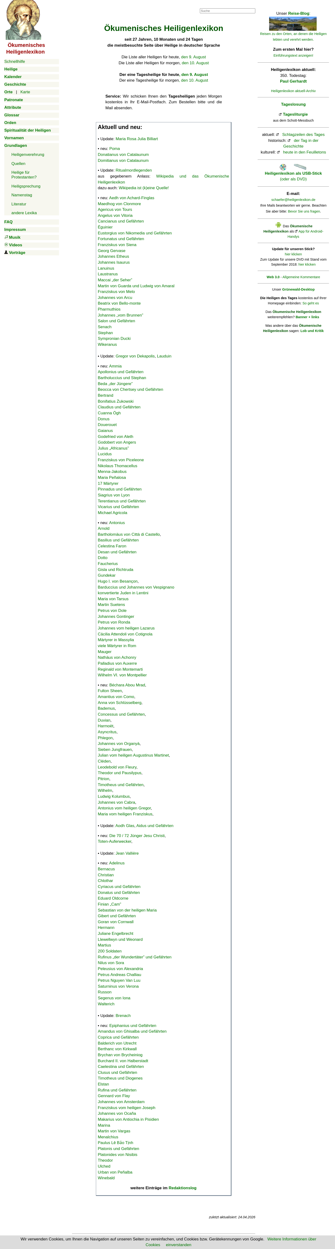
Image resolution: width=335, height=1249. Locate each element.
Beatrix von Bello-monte (119, 303)
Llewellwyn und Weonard (120, 939)
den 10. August (195, 63)
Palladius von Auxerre (117, 663)
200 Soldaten (110, 951)
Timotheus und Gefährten (120, 785)
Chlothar (105, 880)
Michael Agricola (112, 513)
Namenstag (21, 195)
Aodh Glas (124, 825)
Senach (105, 327)
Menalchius (108, 1137)
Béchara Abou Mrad (127, 685)
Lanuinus (106, 268)
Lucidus (105, 454)
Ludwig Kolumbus (114, 796)
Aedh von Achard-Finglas (131, 198)
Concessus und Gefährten (121, 714)
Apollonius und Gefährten (120, 372)
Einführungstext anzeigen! (293, 55)
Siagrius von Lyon (114, 495)
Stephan (105, 333)
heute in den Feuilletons (304, 152)
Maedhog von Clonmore (119, 204)
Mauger (105, 651)
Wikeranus (107, 344)
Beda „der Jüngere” (115, 384)
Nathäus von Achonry (117, 657)
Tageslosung (293, 104)
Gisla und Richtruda (115, 569)
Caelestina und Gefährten (121, 1066)
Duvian (104, 720)
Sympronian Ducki (114, 338)
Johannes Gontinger (116, 616)
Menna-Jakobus (112, 471)
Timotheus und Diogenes (120, 1078)
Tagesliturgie (295, 114)
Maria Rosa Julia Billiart (137, 139)
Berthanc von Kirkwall (117, 1049)
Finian (109, 904)
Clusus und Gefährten (117, 1072)
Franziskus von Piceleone (121, 460)
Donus (103, 419)
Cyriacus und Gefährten (119, 886)
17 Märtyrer (108, 483)
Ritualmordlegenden (134, 170)
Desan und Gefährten (117, 552)
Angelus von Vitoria (115, 215)
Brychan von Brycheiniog (120, 1055)
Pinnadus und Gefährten (120, 489)
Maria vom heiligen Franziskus (125, 814)
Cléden (104, 761)
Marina (104, 1125)
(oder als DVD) (293, 173)
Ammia (115, 366)
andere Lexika (24, 213)
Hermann (106, 927)
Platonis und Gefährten (118, 1148)
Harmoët (105, 726)
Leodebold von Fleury (117, 767)
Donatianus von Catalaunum (123, 154)
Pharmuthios (109, 309)
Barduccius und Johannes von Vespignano (136, 587)
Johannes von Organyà (119, 743)
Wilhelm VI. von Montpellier (122, 675)
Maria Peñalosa (112, 477)
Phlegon (105, 738)
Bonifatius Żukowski (115, 401)
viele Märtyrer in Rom (117, 646)
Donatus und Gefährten (119, 892)
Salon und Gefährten (116, 321)
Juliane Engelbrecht (115, 933)
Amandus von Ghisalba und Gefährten (132, 1031)
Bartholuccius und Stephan (122, 378)
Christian (106, 875)
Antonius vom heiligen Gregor (124, 808)
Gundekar (107, 575)
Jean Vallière (127, 853)
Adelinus (117, 863)
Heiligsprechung (25, 186)
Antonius (117, 522)
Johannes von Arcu (115, 297)
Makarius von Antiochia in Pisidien (128, 1119)
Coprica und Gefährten (118, 1037)
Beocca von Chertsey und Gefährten (130, 389)
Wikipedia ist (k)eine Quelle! (144, 188)
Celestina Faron (112, 546)
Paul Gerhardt (293, 81)
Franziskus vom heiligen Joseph (126, 1107)
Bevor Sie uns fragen (304, 211)
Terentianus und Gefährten (122, 501)
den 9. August (193, 57)
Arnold (103, 528)
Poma (114, 148)
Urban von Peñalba (115, 1172)
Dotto (103, 557)
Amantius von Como (116, 696)
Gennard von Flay (114, 1096)
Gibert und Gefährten (117, 916)
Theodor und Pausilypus (119, 773)
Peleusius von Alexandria (120, 968)
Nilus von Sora (111, 963)
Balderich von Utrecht (117, 1043)
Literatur (18, 204)
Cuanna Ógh (109, 413)
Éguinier (105, 227)
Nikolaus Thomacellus (117, 466)
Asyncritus (107, 732)
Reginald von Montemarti (120, 669)
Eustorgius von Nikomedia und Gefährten (135, 233)
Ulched (104, 1166)
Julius (113, 448)
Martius (104, 945)
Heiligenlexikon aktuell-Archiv (293, 91)
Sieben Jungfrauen (115, 749)
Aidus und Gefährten (154, 825)
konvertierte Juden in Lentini (123, 593)
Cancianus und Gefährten (121, 221)
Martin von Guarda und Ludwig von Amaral (136, 286)
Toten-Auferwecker (114, 841)
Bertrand (105, 395)
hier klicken (293, 254)
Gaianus (105, 430)
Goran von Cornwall (115, 922)
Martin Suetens (111, 604)
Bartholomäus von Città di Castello (129, 534)
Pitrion (103, 779)
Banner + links (307, 317)
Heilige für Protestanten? (24, 174)
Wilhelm (105, 790)
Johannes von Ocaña (117, 1113)
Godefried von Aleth (115, 436)
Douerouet (107, 424)
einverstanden (178, 1245)
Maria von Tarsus (113, 599)
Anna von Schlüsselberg (119, 702)
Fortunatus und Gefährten (121, 239)
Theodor (105, 1160)
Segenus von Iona (114, 998)
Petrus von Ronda (114, 622)
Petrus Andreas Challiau (119, 974)
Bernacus (106, 869)
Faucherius (108, 563)
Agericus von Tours (115, 209)
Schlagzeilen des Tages (303, 134)
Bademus (106, 708)
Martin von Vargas (114, 1131)
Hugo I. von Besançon (118, 581)
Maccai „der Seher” (115, 280)
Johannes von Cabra (116, 802)
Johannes (120, 315)
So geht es (310, 303)
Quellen (18, 163)
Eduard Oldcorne (113, 898)
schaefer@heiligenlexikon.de (293, 200)
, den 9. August (193, 74)
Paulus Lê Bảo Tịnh (115, 1142)
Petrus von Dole (112, 610)
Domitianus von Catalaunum (123, 160)
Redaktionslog (183, 1188)
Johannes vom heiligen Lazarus (126, 628)
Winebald (106, 1178)
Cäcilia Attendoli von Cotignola (125, 634)
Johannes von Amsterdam (121, 1102)
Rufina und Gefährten (117, 1090)
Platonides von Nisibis (117, 1154)
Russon (105, 992)
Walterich (106, 1004)
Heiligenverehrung (27, 154)
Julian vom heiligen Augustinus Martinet (133, 755)
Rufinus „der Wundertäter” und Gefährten (135, 957)
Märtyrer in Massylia (116, 640)
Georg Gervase (111, 250)
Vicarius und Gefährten (118, 507)
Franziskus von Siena (117, 245)
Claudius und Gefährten (119, 407)
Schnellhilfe (14, 61)
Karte (25, 92)
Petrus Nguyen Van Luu (119, 980)
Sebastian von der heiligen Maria (127, 910)
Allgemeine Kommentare (301, 277)
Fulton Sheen (110, 691)
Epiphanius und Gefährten (133, 1025)
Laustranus (108, 274)
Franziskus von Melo (116, 291)
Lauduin (164, 356)
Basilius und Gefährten (118, 540)
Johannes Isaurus (114, 262)
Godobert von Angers (117, 442)
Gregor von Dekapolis (135, 356)
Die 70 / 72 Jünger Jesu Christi (137, 835)
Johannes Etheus (113, 256)
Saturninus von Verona (118, 986)
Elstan (103, 1084)
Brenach (123, 1015)
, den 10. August (193, 80)
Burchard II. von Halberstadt (123, 1061)
